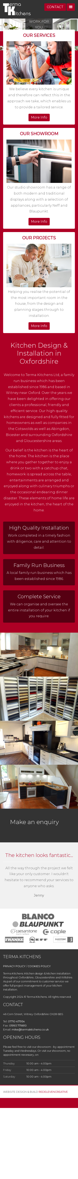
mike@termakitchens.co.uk (30, 1029)
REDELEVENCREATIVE (53, 1091)
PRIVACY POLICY (14, 966)
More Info (39, 117)
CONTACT (55, 7)
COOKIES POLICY (39, 966)
